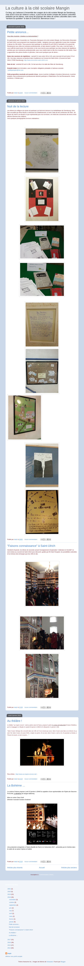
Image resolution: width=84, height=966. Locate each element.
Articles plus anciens (69, 868)
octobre (11, 902)
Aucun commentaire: (31, 93)
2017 (9, 939)
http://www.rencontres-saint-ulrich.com (36, 60)
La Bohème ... (16, 785)
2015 (9, 945)
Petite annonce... (18, 32)
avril (10, 913)
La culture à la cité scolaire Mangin (37, 8)
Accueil (42, 868)
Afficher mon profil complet (13, 956)
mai (10, 910)
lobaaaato (50, 961)
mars (11, 916)
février (11, 919)
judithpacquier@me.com (15, 70)
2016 (9, 942)
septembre (12, 905)
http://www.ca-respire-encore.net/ (26, 774)
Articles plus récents (15, 868)
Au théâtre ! (14, 720)
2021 (9, 889)
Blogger (63, 961)
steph (9, 953)
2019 (9, 894)
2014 (9, 948)
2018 (9, 897)
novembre (12, 899)
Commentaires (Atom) (46, 874)
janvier (11, 922)
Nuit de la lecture (18, 106)
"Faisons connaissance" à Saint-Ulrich (31, 545)
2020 (9, 891)
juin (10, 908)
